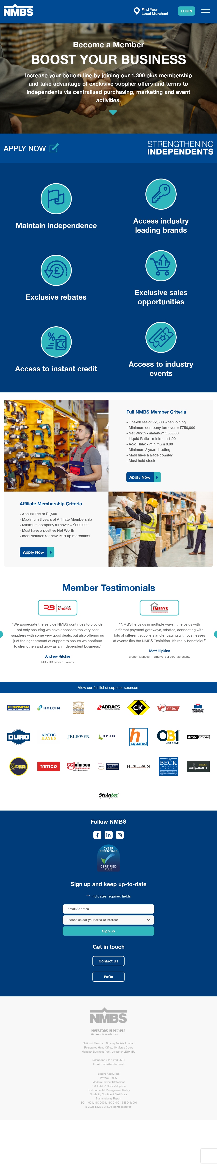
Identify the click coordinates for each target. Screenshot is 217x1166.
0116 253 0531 (115, 1060)
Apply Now (139, 477)
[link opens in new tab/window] (18, 708)
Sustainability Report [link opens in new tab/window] (108, 1098)
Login (186, 11)
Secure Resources (108, 1073)
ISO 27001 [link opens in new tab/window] (114, 1102)
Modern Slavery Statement (108, 1082)
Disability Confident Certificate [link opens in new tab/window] (108, 1094)
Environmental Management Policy (108, 1090)
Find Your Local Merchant (151, 11)
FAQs (108, 976)
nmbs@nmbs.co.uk (112, 1064)
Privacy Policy (108, 1077)
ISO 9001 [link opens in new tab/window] (100, 1102)
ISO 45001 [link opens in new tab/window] (130, 1102)
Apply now (25, 148)
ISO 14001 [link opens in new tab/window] (86, 1102)
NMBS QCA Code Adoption (109, 1086)
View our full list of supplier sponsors (108, 687)
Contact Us (108, 961)
